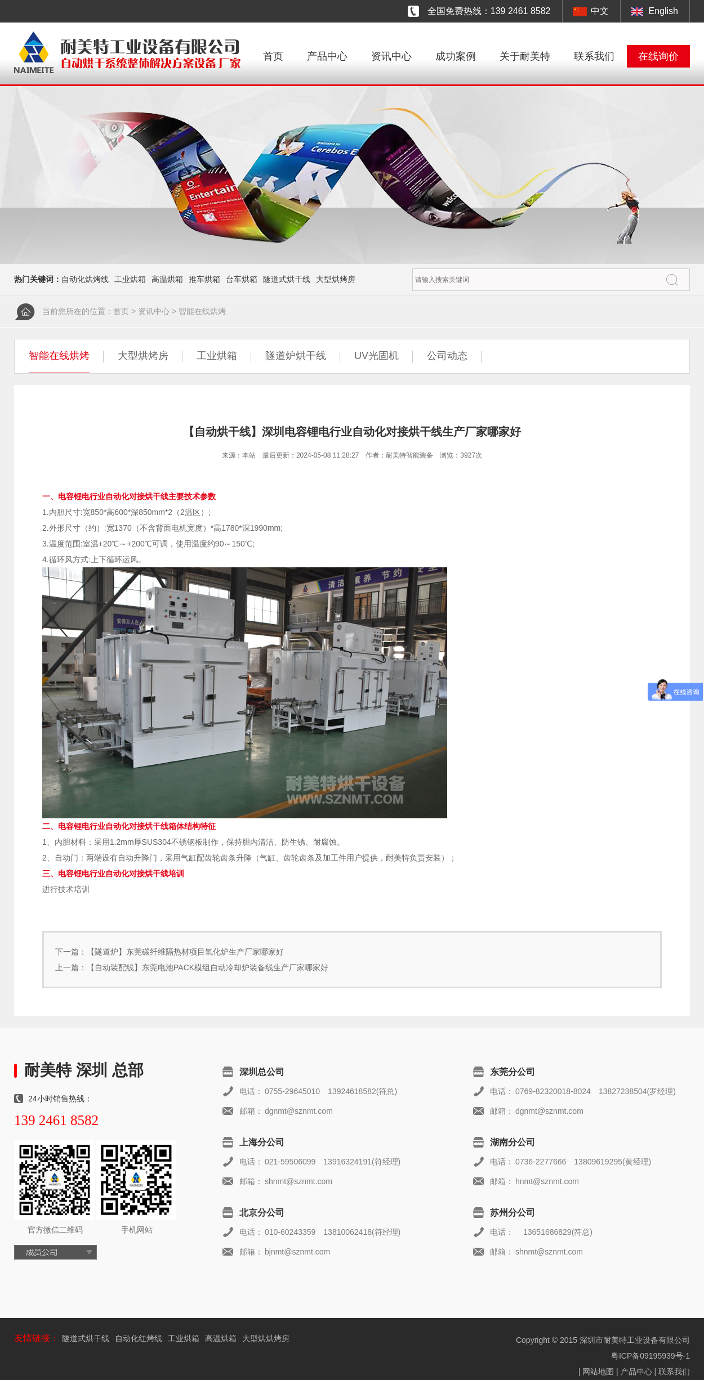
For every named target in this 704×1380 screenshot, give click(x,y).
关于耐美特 (525, 56)
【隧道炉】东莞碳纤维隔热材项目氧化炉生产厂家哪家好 (185, 951)
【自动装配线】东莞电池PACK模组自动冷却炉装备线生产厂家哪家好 (207, 967)
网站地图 (598, 1371)
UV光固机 (376, 355)
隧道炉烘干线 (295, 355)
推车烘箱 (204, 279)
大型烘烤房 (335, 279)
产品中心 (327, 56)
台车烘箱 (241, 279)
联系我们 (594, 56)
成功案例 (455, 56)
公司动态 (447, 355)
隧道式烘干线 (286, 279)
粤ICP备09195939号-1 (650, 1355)
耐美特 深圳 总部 (84, 1070)
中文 (600, 11)
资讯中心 (391, 56)
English (663, 11)
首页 (273, 56)
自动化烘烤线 (85, 279)
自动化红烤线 (138, 1338)
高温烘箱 (167, 279)
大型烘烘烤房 (265, 1338)
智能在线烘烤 (202, 311)
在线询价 (658, 56)
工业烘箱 (130, 279)
